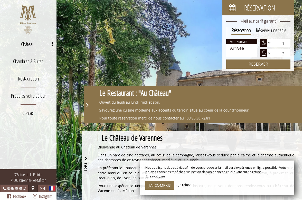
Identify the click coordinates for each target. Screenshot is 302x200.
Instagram (42, 196)
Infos (85, 163)
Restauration (28, 78)
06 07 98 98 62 (16, 188)
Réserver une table (271, 30)
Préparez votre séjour (28, 95)
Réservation (241, 30)
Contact (28, 112)
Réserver (258, 64)
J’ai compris (160, 185)
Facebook (16, 196)
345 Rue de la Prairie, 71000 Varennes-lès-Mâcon (28, 177)
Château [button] (37, 44)
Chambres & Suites (28, 61)
